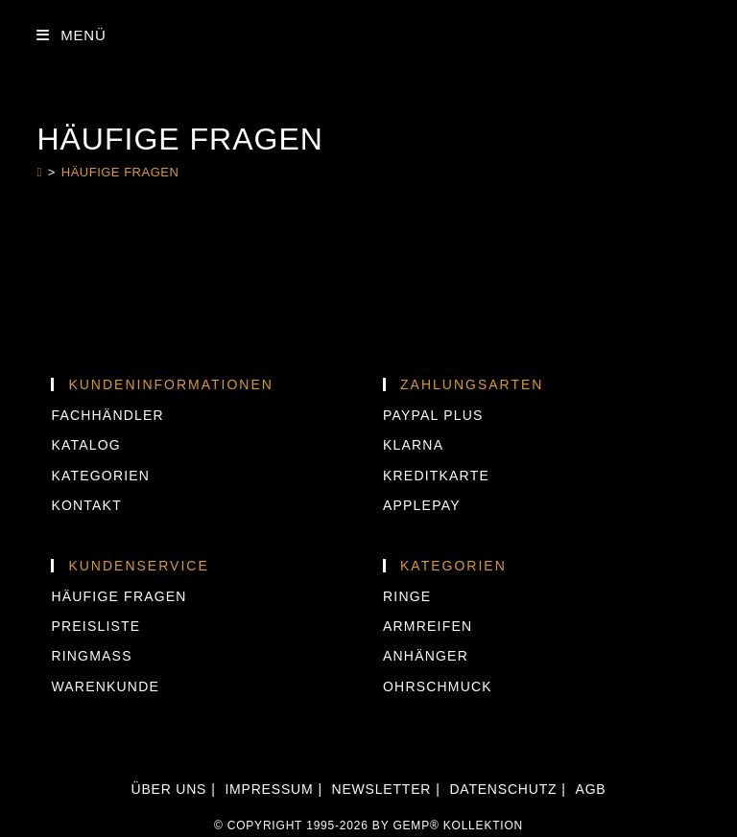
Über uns (169, 789)
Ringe (407, 596)
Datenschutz (503, 789)
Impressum (269, 789)
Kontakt (86, 505)
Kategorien (100, 475)
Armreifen (427, 626)
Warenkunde (105, 686)
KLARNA (413, 445)
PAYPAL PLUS (433, 415)
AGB (591, 789)
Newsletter (382, 789)
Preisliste (95, 626)
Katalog (85, 445)
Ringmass (91, 655)
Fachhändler (107, 415)
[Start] (38, 172)
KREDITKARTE (436, 475)
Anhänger (425, 655)
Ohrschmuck (437, 686)
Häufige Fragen (120, 172)
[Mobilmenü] (71, 35)
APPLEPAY (422, 505)
